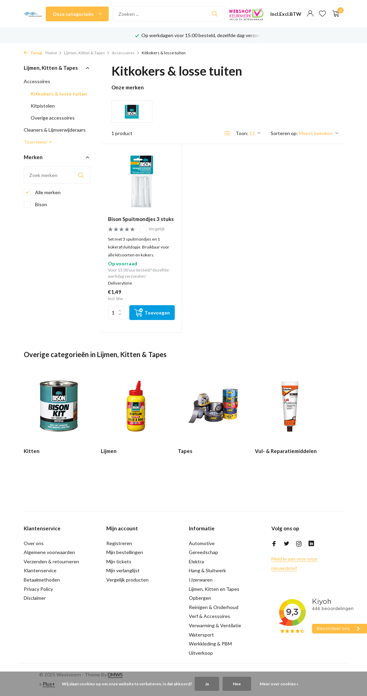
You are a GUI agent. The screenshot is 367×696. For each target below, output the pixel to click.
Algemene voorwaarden (49, 552)
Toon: (242, 133)
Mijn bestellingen (124, 552)
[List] (227, 133)
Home (53, 52)
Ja (207, 683)
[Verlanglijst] (322, 14)
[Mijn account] (310, 14)
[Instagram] (299, 544)
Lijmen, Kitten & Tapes (87, 52)
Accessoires (126, 52)
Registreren (119, 543)
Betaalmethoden (42, 580)
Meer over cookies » (279, 683)
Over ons (34, 543)
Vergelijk (152, 229)
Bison (35, 204)
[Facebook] (274, 544)
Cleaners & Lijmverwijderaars (55, 130)
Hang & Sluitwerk (207, 570)
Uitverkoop (201, 653)
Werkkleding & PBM (210, 644)
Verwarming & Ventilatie (215, 625)
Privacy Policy (38, 589)
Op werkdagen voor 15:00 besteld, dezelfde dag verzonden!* (206, 35)
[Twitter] (286, 544)
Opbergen (200, 598)
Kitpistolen (43, 106)
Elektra (196, 561)
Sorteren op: (284, 133)
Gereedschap (203, 552)
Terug (33, 52)
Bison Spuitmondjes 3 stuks (141, 219)
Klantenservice (40, 570)
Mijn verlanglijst (123, 570)
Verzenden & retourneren (51, 561)
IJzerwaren (201, 580)
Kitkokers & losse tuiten (59, 94)
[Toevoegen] (152, 312)
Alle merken (42, 192)
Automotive (202, 543)
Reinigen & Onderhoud (213, 607)
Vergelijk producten (127, 580)
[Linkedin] (311, 544)
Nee (237, 683)
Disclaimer (35, 598)
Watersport (201, 635)
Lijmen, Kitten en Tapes (214, 589)
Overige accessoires (53, 118)
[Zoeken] (169, 14)
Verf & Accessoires (209, 616)
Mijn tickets (118, 561)
